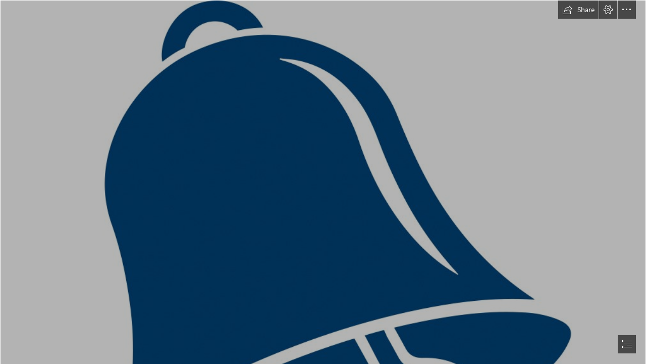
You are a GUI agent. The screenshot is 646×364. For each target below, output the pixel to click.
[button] (578, 10)
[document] (323, 182)
